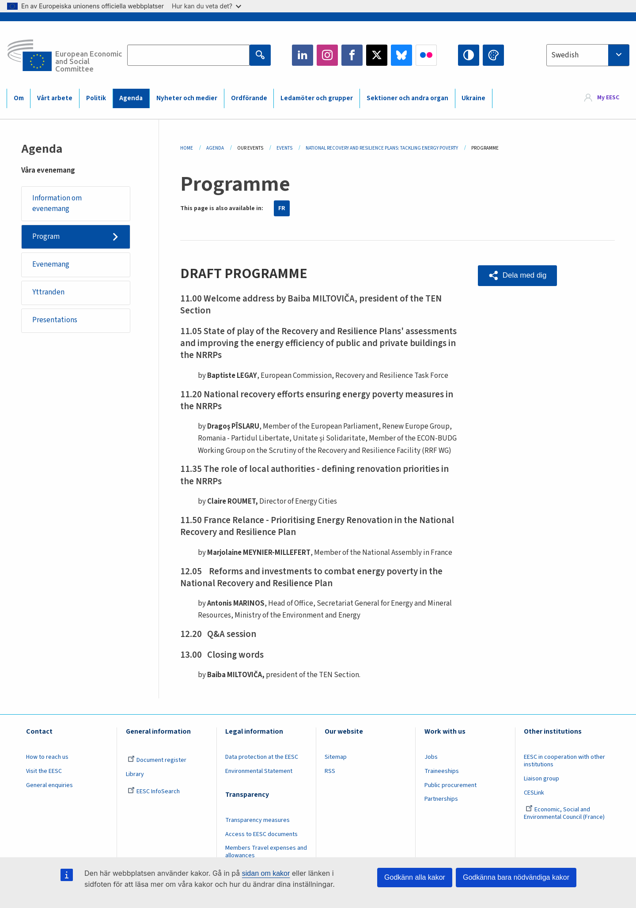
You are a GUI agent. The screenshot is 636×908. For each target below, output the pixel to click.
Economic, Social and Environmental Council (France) (565, 813)
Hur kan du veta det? (206, 6)
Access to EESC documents (261, 834)
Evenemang (50, 265)
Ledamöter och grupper (316, 98)
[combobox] (587, 55)
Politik (96, 98)
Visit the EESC (44, 771)
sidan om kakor (266, 873)
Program (46, 236)
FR (281, 208)
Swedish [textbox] (565, 55)
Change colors (493, 55)
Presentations (54, 320)
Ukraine (473, 98)
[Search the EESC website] (188, 55)
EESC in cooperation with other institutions (564, 761)
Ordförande (249, 98)
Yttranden (48, 292)
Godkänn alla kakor (414, 877)
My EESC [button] (608, 98)
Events (284, 148)
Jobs (431, 757)
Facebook (352, 55)
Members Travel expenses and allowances (266, 852)
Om (19, 98)
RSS (330, 771)
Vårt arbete (54, 98)
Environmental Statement (258, 771)
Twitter (376, 55)
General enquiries (49, 785)
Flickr (426, 55)
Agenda (131, 98)
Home (186, 148)
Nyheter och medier (186, 98)
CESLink (534, 792)
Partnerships (441, 799)
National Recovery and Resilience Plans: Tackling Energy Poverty (382, 148)
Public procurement (450, 785)
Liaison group (541, 778)
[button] (517, 275)
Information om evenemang (57, 203)
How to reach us (47, 757)
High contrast (468, 55)
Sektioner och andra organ (407, 98)
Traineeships (441, 771)
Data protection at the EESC (261, 757)
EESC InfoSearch (154, 791)
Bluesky (401, 55)
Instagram (327, 55)
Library (135, 774)
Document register (157, 760)
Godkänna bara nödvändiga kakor (516, 877)
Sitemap (336, 757)
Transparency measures (257, 820)
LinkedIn (302, 55)
